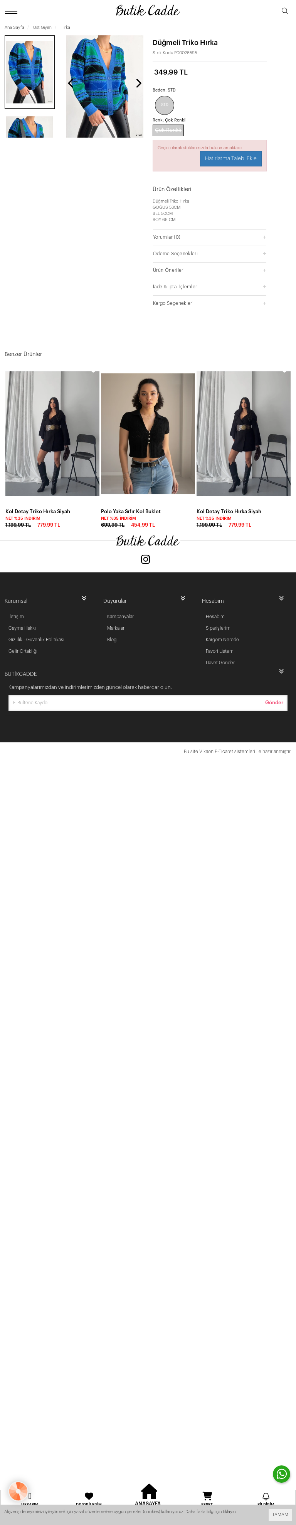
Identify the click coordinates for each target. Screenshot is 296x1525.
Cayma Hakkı (22, 628)
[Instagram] (145, 560)
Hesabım (215, 616)
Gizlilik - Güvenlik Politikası (36, 639)
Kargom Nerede (222, 639)
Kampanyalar (120, 616)
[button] (210, 237)
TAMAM (280, 1514)
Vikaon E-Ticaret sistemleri (227, 751)
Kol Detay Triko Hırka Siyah (37, 511)
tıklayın (229, 1512)
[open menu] (12, 12)
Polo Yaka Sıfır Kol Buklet (131, 511)
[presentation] (71, 83)
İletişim (16, 616)
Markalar (115, 628)
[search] (284, 12)
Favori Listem (220, 651)
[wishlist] (93, 369)
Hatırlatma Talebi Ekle (231, 158)
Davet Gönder (220, 662)
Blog (111, 639)
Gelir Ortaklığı (22, 651)
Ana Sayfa (14, 27)
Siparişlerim (218, 628)
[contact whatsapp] (281, 1474)
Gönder (274, 702)
